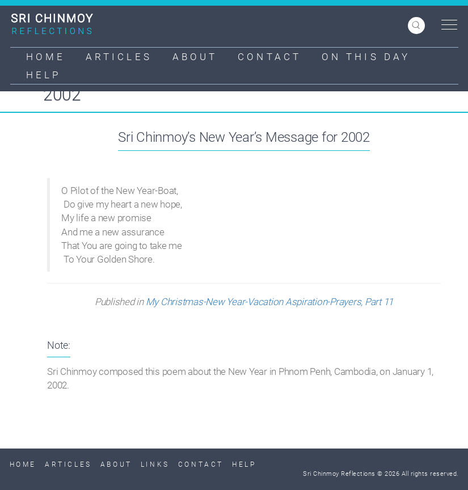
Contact (269, 56)
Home (45, 56)
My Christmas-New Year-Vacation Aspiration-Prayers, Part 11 (270, 301)
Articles (119, 56)
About (195, 56)
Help (43, 75)
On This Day (366, 56)
